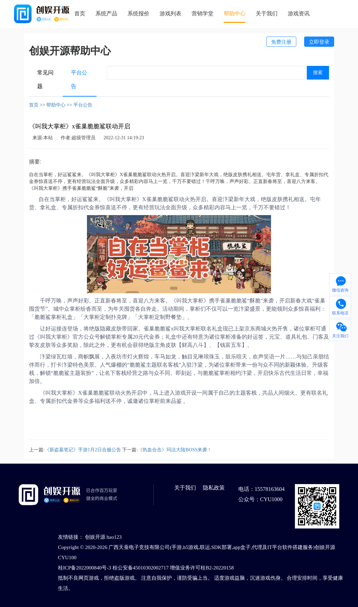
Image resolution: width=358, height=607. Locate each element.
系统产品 (106, 13)
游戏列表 (170, 13)
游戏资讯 (299, 13)
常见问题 (45, 79)
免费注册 (281, 42)
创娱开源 (95, 537)
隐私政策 (214, 488)
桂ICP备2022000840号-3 (84, 567)
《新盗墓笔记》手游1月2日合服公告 (83, 449)
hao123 (114, 537)
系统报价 (138, 13)
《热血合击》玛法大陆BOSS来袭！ (175, 449)
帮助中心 (234, 13)
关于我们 (267, 13)
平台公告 (79, 79)
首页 (79, 13)
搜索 (318, 72)
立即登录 (319, 42)
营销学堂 (202, 13)
